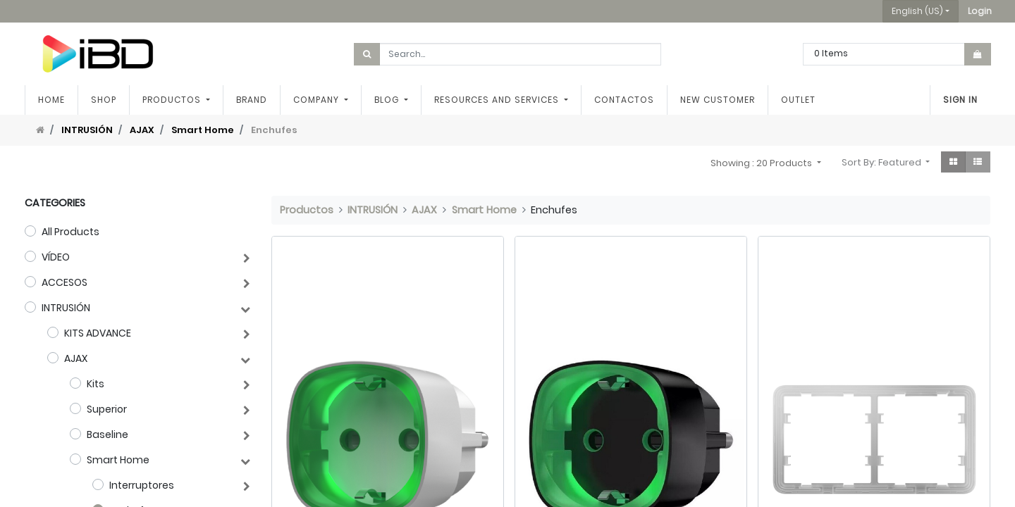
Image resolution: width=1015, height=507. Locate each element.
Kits (95, 384)
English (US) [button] (917, 11)
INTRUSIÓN (87, 130)
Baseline (107, 434)
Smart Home (202, 130)
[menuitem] (51, 100)
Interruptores (141, 485)
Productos (306, 210)
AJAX (142, 130)
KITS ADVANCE (97, 333)
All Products (70, 232)
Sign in (960, 100)
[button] (980, 11)
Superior (107, 409)
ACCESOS (64, 282)
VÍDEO (56, 257)
